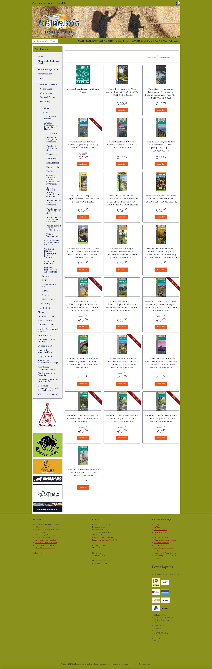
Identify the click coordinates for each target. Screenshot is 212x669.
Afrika (41, 312)
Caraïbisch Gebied (46, 324)
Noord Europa (47, 88)
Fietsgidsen (51, 158)
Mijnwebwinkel (145, 664)
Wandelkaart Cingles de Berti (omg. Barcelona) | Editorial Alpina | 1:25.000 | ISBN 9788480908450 (161, 146)
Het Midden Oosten (47, 316)
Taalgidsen (51, 171)
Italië (44, 280)
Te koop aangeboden (48, 69)
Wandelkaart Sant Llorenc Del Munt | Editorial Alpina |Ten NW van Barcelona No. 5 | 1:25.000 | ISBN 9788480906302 (122, 363)
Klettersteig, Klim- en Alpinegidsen (48, 380)
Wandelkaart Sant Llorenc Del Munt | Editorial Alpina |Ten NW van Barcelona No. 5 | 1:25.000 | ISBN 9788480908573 (161, 363)
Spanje (45, 112)
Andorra (46, 108)
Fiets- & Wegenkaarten (53, 235)
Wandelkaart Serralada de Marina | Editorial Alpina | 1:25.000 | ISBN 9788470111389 (83, 472)
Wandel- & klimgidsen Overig (51, 147)
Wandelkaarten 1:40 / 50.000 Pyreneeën (53, 219)
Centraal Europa (47, 97)
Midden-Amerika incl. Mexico (48, 330)
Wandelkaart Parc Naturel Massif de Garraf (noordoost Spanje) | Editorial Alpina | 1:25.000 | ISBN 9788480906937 (160, 306)
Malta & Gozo (48, 299)
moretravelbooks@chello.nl (105, 540)
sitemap (103, 664)
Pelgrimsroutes (45, 356)
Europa (41, 78)
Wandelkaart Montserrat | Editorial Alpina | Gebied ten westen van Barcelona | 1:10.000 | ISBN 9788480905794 (83, 306)
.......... (127, 41)
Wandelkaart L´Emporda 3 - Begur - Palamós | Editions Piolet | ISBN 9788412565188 (83, 198)
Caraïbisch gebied (161, 535)
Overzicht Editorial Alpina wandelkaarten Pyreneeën (53, 179)
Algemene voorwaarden (45, 540)
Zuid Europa (46, 101)
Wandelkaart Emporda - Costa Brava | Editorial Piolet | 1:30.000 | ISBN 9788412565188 (122, 92)
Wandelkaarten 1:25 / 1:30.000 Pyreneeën (53, 202)
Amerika (164, 537)
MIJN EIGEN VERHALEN (167, 41)
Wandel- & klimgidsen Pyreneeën (51, 139)
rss (109, 664)
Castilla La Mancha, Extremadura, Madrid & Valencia (50, 252)
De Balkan (45, 307)
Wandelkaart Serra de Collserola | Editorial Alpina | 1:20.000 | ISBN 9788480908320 (83, 418)
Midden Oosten (160, 530)
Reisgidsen (51, 133)
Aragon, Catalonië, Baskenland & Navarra (50, 125)
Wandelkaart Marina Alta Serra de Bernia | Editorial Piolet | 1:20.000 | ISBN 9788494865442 (161, 198)
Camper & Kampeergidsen (45, 351)
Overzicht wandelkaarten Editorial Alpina (83, 90)
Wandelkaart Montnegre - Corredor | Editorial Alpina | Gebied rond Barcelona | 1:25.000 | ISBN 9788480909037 (122, 253)
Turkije (45, 290)
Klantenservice (45, 73)
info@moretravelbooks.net (105, 537)
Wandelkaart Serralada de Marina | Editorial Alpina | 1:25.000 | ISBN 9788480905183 (122, 418)
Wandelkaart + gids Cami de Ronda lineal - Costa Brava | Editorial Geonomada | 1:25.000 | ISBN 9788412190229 (161, 93)
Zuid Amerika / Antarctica (165, 540)
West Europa (46, 93)
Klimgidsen (51, 154)
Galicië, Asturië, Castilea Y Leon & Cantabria (52, 242)
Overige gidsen (45, 345)
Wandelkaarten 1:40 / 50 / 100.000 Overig (53, 227)
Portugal (46, 276)
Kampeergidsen (53, 167)
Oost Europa (46, 303)
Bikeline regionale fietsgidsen (46, 374)
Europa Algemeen (48, 84)
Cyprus (45, 295)
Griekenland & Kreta (49, 285)
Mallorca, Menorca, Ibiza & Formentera (51, 269)
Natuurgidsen (52, 162)
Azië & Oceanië (45, 320)
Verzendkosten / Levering (46, 543)
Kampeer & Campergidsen (165, 553)
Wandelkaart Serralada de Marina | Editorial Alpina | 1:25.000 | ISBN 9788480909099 (161, 418)
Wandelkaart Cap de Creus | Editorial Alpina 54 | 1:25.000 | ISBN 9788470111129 (122, 144)
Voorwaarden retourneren (46, 545)
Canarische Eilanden (49, 262)
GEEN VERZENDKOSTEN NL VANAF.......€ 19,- (100, 41)
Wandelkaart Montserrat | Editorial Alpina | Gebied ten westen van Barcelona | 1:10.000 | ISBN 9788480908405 (121, 306)
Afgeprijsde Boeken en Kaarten (48, 61)
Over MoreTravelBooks (45, 548)
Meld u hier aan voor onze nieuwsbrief (49, 3)
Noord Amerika (45, 335)
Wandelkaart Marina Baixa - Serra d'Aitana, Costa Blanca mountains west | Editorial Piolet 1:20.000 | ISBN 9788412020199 (83, 253)
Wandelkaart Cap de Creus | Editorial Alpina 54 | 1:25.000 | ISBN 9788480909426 (83, 144)
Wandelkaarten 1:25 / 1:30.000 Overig (53, 210)
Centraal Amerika (161, 543)
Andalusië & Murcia (50, 117)
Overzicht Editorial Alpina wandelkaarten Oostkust (53, 192)
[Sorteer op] (167, 57)
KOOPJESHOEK (138, 41)
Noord (157, 537)
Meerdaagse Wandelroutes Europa (48, 361)
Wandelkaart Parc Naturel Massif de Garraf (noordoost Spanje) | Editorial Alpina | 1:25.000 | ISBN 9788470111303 (83, 363)
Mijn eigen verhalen (47, 394)
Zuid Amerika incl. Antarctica (46, 340)
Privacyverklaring (42, 537)
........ (150, 41)
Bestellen (122, 110)
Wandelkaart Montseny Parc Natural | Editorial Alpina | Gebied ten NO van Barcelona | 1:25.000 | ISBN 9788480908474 (161, 253)
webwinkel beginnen (120, 664)
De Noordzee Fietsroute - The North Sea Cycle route (48, 387)
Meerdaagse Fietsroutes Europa (47, 367)
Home (40, 56)
